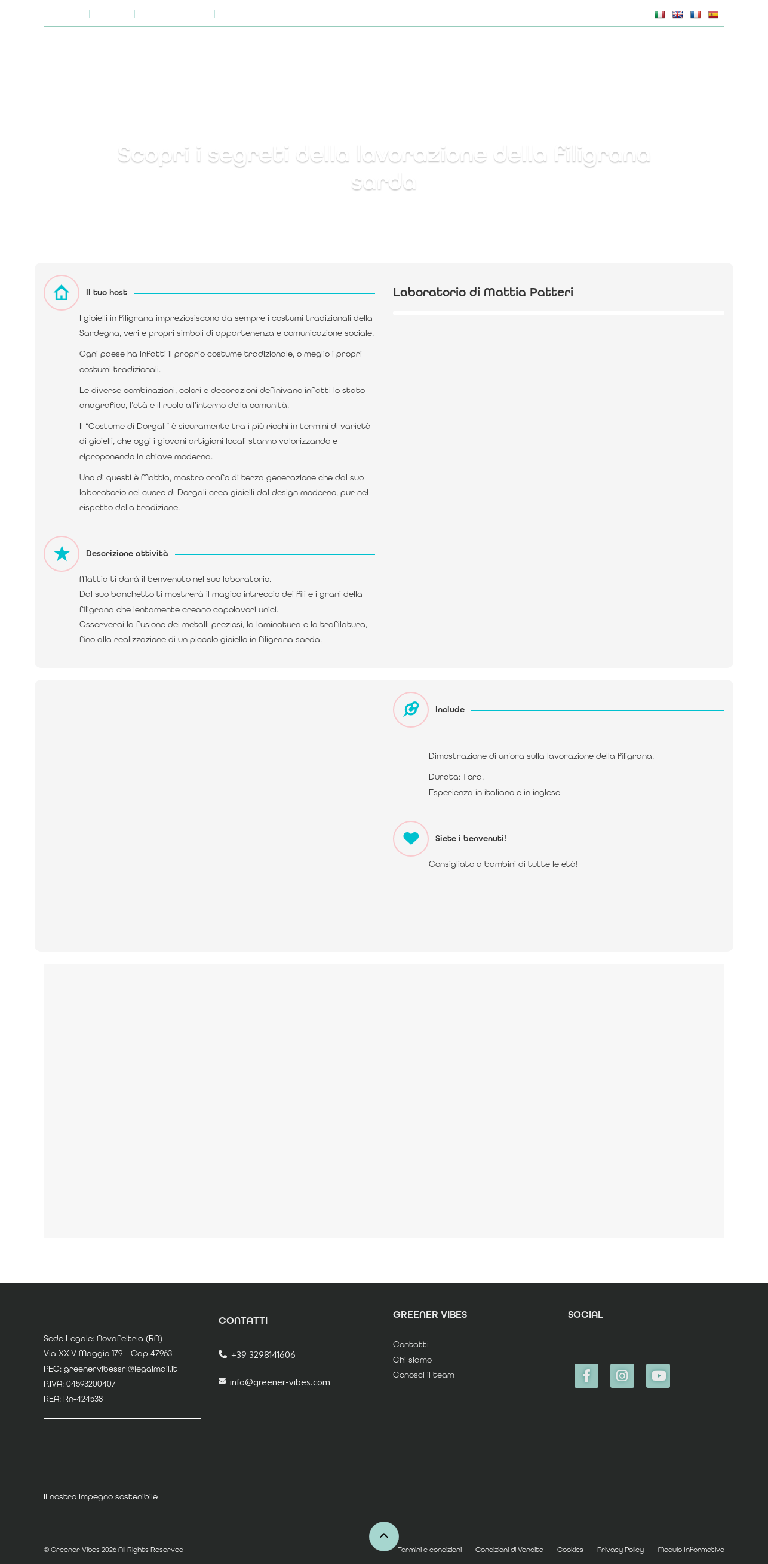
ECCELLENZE (650, 55)
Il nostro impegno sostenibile (453, 13)
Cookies (570, 1549)
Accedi (709, 55)
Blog (112, 13)
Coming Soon (174, 13)
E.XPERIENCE (580, 55)
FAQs (545, 13)
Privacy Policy (620, 1549)
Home (479, 55)
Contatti (411, 1344)
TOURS (523, 55)
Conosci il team (423, 1374)
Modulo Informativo (691, 1549)
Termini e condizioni (430, 1549)
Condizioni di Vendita (509, 1549)
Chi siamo (351, 13)
